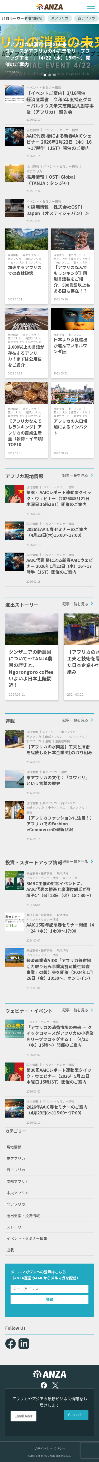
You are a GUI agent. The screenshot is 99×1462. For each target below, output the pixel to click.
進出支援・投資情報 (23, 1215)
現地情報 (35, 18)
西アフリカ (86, 18)
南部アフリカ (18, 1181)
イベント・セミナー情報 (27, 1238)
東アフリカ (59, 18)
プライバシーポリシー (49, 1448)
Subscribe (76, 1415)
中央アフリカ (18, 1192)
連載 (10, 1250)
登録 (49, 1299)
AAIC (39, 1277)
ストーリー (16, 1227)
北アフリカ (16, 1204)
